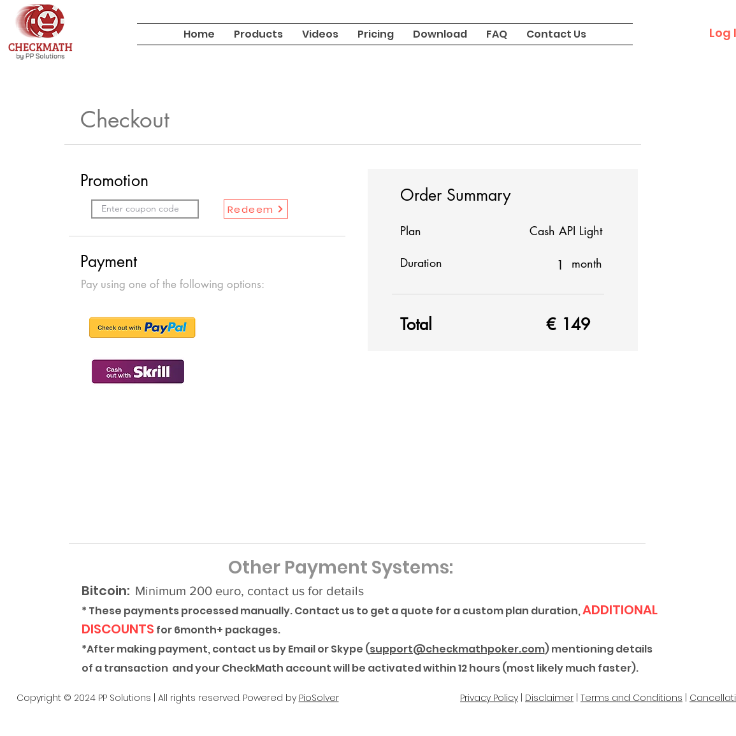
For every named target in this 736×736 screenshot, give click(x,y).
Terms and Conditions (631, 697)
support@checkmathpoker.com (457, 649)
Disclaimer (549, 697)
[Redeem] (256, 209)
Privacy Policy (489, 697)
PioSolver (319, 697)
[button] (258, 34)
